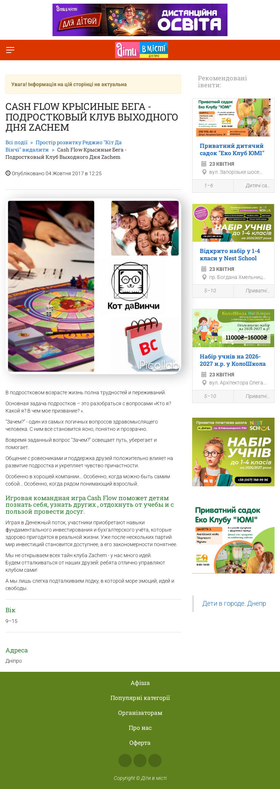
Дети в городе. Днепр (234, 603)
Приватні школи (254, 291)
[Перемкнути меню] (10, 50)
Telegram (155, 760)
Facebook (125, 760)
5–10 (206, 292)
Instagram (140, 760)
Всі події (16, 142)
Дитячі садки (254, 186)
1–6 (204, 187)
